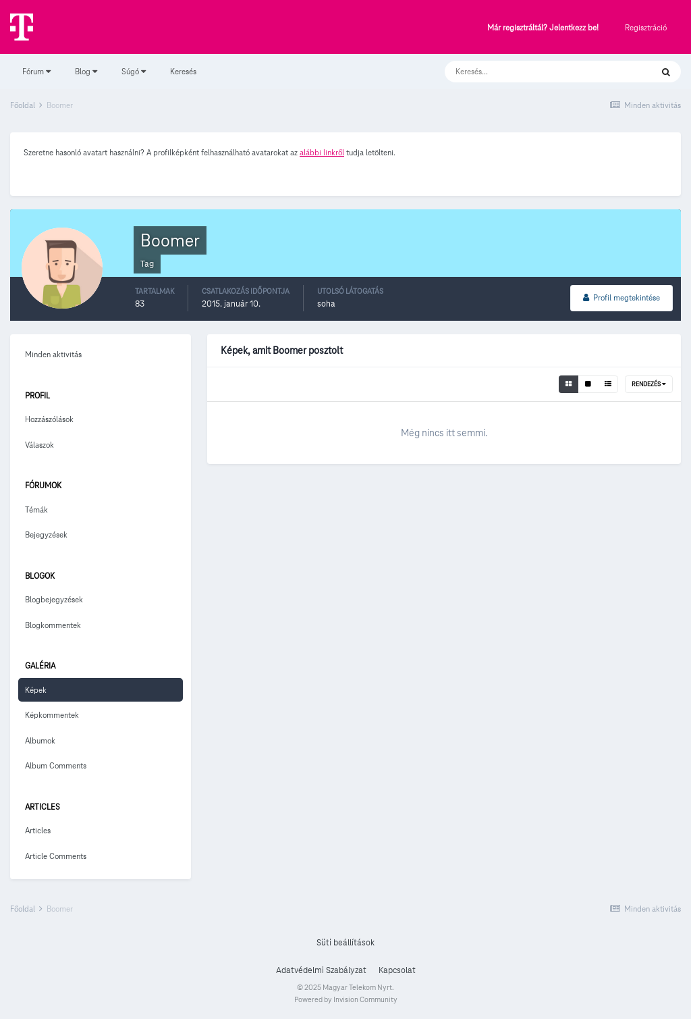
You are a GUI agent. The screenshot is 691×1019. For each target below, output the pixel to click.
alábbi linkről (322, 152)
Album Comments (55, 765)
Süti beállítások (345, 942)
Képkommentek (52, 715)
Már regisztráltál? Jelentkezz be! (543, 28)
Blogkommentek (53, 625)
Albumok (40, 740)
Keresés (183, 71)
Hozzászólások (49, 419)
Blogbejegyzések (54, 599)
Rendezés (649, 384)
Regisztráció (646, 27)
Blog (86, 71)
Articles (38, 830)
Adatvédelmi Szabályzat (321, 970)
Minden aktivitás (53, 354)
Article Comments (55, 856)
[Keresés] (535, 71)
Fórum (36, 71)
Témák (36, 509)
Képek (36, 690)
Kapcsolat (397, 970)
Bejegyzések (46, 534)
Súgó (133, 71)
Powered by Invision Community (345, 999)
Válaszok (39, 445)
